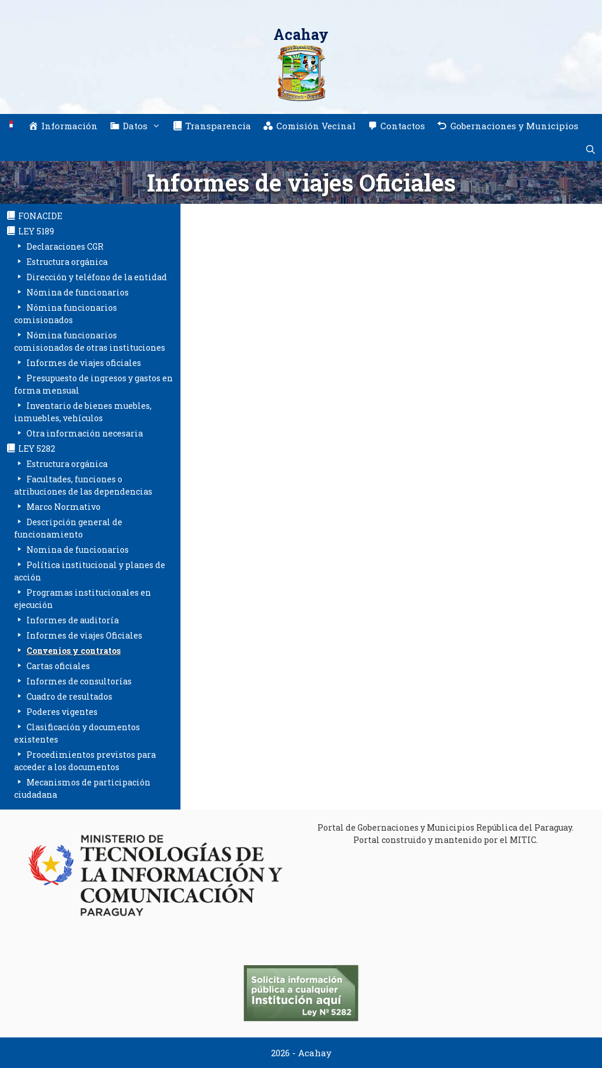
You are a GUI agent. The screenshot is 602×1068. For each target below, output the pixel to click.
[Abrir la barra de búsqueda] (590, 149)
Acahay (301, 34)
